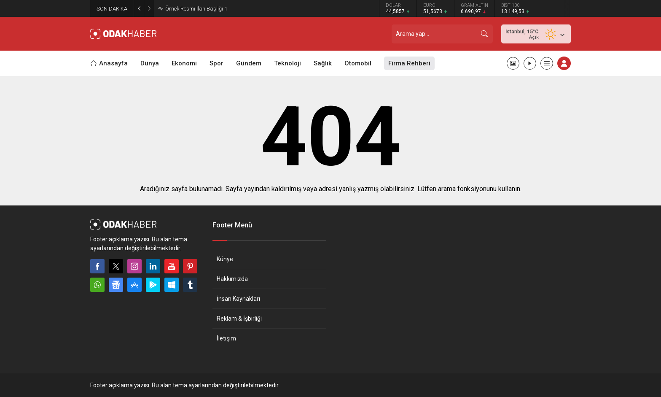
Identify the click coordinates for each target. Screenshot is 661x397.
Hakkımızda (232, 278)
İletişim (226, 338)
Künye (225, 259)
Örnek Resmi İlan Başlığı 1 (196, 8)
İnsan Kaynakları (238, 298)
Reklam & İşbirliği (239, 318)
